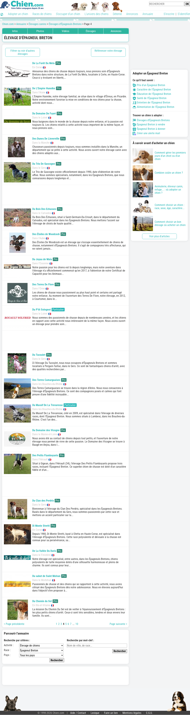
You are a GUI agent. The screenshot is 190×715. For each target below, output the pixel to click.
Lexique (95, 712)
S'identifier (184, 14)
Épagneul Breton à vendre (149, 124)
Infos (15, 31)
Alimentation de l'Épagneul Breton (153, 107)
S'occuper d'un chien (68, 14)
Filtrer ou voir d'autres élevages (22, 52)
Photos (40, 31)
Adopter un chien (18, 14)
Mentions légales (131, 712)
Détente (117, 14)
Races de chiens (42, 14)
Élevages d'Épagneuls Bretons (151, 120)
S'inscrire (169, 14)
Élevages (91, 31)
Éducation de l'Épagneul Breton (152, 94)
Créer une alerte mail (146, 133)
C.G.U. (149, 712)
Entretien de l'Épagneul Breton (151, 102)
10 (76, 624)
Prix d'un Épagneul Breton (149, 85)
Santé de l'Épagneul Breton (149, 98)
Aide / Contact (78, 712)
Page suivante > (118, 624)
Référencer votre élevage (108, 50)
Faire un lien (111, 712)
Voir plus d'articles (159, 236)
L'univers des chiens (96, 14)
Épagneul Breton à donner (149, 128)
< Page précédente (14, 624)
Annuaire (147, 14)
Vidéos (65, 31)
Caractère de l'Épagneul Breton (152, 89)
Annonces (132, 14)
